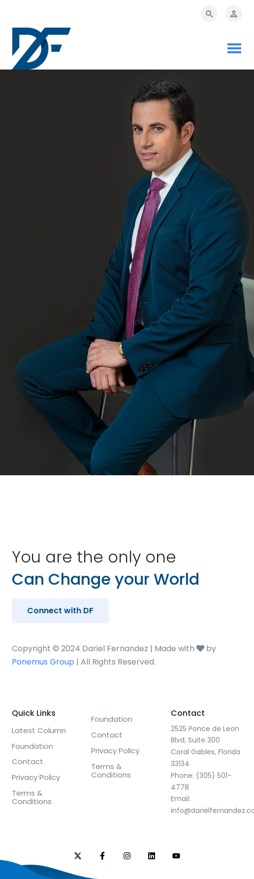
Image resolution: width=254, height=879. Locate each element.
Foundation (32, 746)
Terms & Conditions (32, 797)
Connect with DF (60, 610)
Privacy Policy (36, 777)
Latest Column (39, 730)
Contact (27, 761)
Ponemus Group (43, 662)
